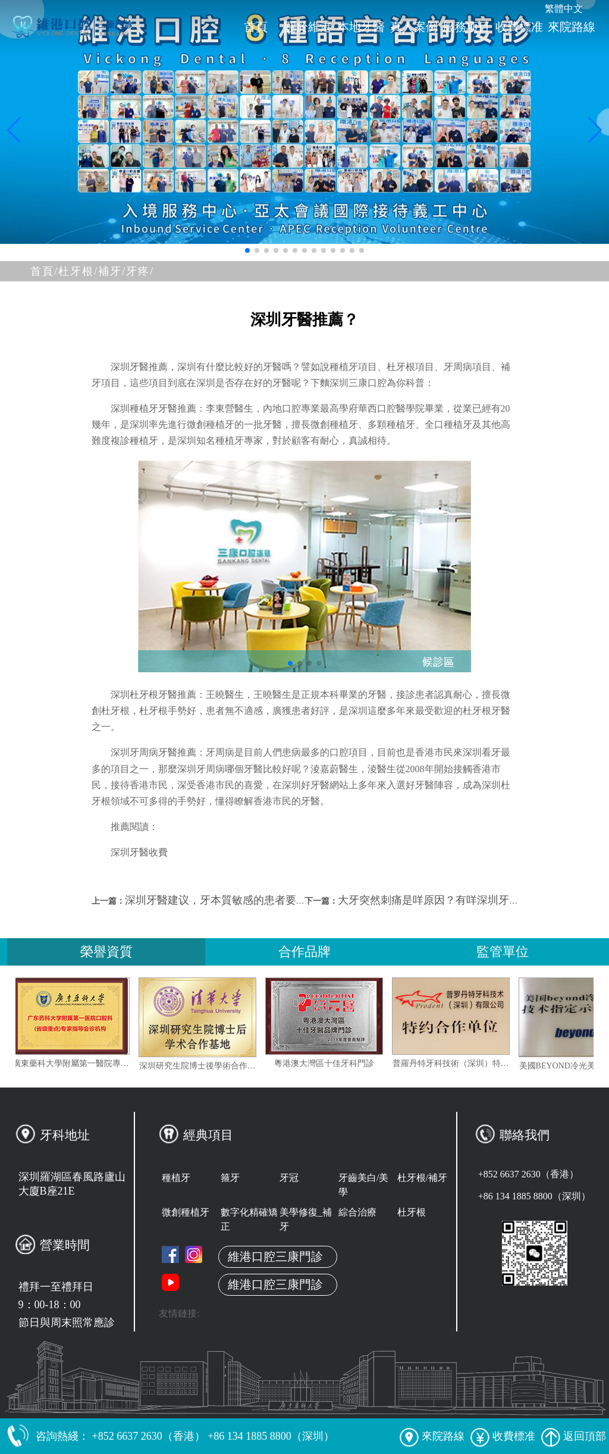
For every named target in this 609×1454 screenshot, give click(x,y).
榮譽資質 (106, 951)
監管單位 (502, 951)
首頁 (256, 26)
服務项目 (466, 26)
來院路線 (571, 26)
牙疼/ (140, 271)
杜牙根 (411, 1212)
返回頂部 (573, 1436)
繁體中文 (564, 9)
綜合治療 (357, 1212)
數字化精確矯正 (249, 1219)
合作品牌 (304, 951)
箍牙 (230, 1178)
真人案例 (414, 26)
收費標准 (519, 26)
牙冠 (289, 1178)
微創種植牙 (185, 1212)
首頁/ (44, 271)
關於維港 (308, 26)
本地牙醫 (361, 26)
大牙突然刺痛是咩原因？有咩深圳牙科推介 (439, 900)
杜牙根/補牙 (422, 1178)
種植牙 (176, 1178)
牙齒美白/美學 (363, 1185)
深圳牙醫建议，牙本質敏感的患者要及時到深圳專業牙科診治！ (275, 900)
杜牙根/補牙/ (92, 271)
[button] (247, 250)
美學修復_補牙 (306, 1219)
